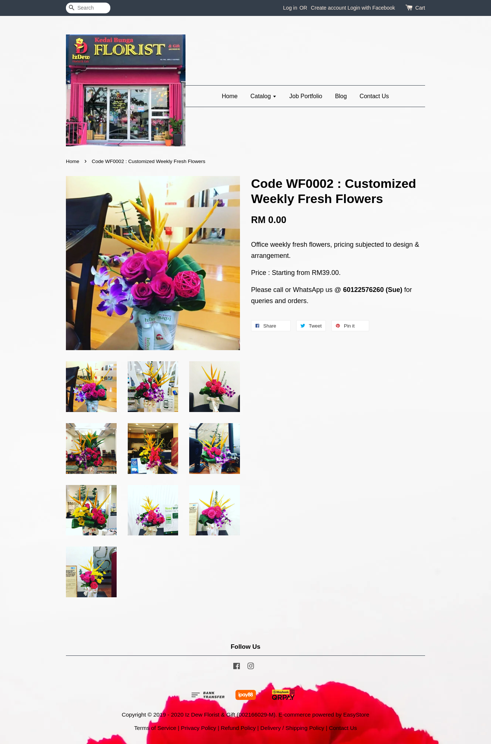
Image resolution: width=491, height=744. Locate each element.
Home (230, 96)
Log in (290, 8)
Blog (341, 96)
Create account (328, 8)
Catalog (263, 96)
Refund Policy (238, 728)
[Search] (88, 8)
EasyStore (356, 714)
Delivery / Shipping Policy (292, 728)
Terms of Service (155, 728)
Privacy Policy (198, 728)
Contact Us (374, 96)
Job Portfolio (305, 96)
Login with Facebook (371, 8)
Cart (420, 8)
